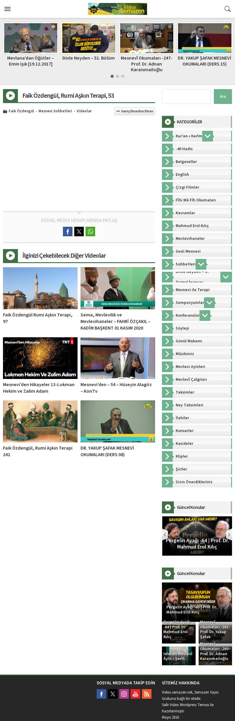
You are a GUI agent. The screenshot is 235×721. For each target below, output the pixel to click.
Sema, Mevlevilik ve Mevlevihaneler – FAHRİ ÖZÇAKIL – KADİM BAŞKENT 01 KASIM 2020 (116, 321)
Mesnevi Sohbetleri (55, 111)
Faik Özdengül (21, 111)
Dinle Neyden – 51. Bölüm (146, 58)
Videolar (84, 111)
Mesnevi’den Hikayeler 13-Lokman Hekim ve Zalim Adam (39, 387)
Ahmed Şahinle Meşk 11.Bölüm (30, 61)
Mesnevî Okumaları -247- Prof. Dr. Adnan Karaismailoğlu (204, 64)
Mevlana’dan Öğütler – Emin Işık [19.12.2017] (88, 61)
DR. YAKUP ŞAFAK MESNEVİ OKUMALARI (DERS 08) (107, 451)
